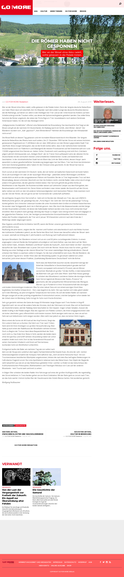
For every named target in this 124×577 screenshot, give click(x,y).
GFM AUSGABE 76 (50, 1)
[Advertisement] (46, 407)
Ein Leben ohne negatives (104, 141)
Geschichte (20, 426)
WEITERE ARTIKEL (10, 432)
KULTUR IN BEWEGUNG (81, 434)
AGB (90, 562)
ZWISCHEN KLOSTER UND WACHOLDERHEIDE (22, 434)
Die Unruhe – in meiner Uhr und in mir (106, 121)
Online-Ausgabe (39, 2)
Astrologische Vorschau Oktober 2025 (104, 126)
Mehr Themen (56, 11)
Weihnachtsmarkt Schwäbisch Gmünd (106, 136)
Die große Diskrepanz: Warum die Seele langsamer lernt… (107, 131)
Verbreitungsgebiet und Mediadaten (35, 562)
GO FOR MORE (71, 11)
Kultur (44, 11)
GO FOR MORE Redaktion (17, 102)
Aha (36, 11)
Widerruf (82, 562)
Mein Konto (44, 566)
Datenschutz (70, 562)
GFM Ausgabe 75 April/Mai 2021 (92, 2)
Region (83, 11)
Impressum (57, 562)
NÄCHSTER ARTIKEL (82, 432)
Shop (69, 566)
